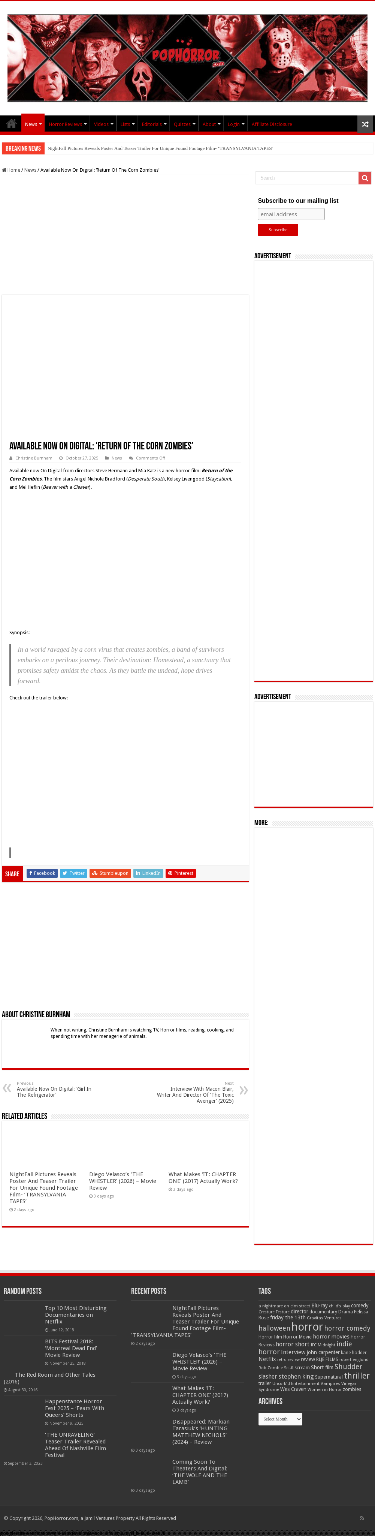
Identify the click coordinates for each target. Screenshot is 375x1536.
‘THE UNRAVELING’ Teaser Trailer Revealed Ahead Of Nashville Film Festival (75, 1444)
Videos (101, 124)
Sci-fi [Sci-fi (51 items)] (288, 1367)
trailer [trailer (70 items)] (264, 1383)
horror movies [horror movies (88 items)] (331, 1336)
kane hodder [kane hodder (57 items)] (354, 1352)
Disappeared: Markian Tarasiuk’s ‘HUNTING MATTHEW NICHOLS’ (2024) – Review (201, 1431)
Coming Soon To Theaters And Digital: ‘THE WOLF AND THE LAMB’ (199, 1471)
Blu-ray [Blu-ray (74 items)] (319, 1305)
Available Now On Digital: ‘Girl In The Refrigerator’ (55, 1089)
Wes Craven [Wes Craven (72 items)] (293, 1389)
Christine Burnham (33, 458)
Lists (125, 124)
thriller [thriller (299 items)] (357, 1375)
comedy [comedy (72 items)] (360, 1305)
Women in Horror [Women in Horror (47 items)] (325, 1389)
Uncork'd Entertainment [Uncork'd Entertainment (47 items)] (296, 1383)
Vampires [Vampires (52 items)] (330, 1383)
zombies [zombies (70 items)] (352, 1389)
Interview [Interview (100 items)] (293, 1352)
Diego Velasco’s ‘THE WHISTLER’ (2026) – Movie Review (122, 1181)
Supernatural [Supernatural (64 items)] (329, 1377)
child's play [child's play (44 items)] (339, 1306)
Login (234, 124)
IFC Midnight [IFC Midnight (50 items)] (323, 1344)
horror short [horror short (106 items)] (292, 1344)
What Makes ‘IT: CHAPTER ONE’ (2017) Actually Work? (203, 1177)
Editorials (152, 124)
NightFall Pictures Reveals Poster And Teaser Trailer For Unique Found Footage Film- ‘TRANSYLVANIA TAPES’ (160, 148)
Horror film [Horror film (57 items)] (270, 1337)
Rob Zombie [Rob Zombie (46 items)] (270, 1367)
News (31, 124)
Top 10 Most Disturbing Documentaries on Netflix (76, 1315)
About (209, 124)
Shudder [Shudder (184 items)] (348, 1366)
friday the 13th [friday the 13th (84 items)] (288, 1317)
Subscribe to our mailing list (298, 201)
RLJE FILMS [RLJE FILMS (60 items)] (327, 1359)
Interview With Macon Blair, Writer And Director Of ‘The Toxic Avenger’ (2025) (195, 1092)
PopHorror (11, 123)
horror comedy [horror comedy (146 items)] (347, 1328)
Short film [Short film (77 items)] (322, 1367)
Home (11, 170)
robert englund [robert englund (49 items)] (354, 1359)
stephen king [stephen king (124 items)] (296, 1376)
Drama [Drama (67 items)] (345, 1311)
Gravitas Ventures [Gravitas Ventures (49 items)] (324, 1317)
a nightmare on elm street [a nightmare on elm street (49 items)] (284, 1305)
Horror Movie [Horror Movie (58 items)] (297, 1337)
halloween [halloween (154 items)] (274, 1328)
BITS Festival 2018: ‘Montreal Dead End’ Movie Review (71, 1348)
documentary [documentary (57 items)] (323, 1311)
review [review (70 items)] (308, 1359)
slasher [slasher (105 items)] (267, 1376)
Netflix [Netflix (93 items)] (267, 1359)
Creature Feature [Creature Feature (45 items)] (274, 1312)
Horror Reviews (65, 124)
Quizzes (182, 124)
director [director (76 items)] (299, 1311)
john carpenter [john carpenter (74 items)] (323, 1352)
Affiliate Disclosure (272, 124)
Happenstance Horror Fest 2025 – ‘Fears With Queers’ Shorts (74, 1408)
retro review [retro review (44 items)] (288, 1359)
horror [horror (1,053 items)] (307, 1326)
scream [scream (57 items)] (302, 1367)
